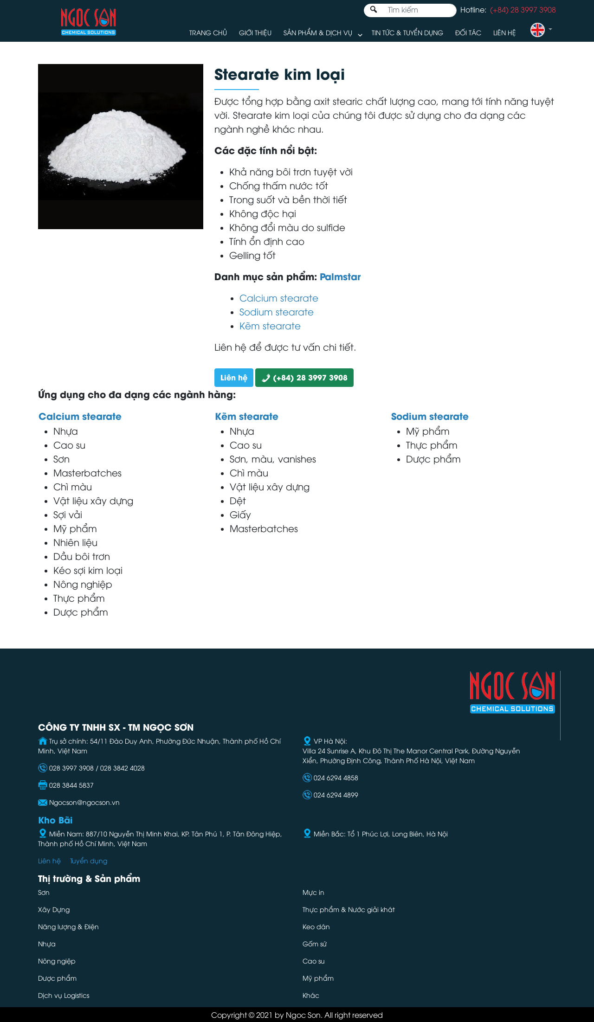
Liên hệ (504, 32)
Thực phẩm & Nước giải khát (349, 909)
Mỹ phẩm (318, 977)
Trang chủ (208, 32)
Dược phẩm (57, 977)
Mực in (314, 891)
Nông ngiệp (57, 960)
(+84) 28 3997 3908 (304, 377)
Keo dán (316, 926)
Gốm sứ (315, 943)
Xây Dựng (54, 909)
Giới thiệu (255, 32)
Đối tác (468, 32)
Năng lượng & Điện (68, 926)
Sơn (44, 891)
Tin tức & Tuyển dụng (407, 32)
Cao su (314, 960)
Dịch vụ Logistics (63, 994)
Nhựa (47, 943)
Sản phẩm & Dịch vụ (318, 32)
